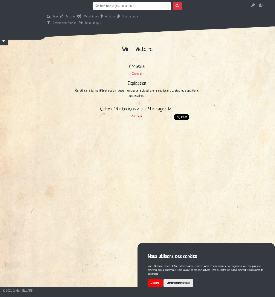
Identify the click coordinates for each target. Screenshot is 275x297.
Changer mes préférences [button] (178, 283)
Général (137, 74)
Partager (136, 116)
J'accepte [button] (155, 283)
